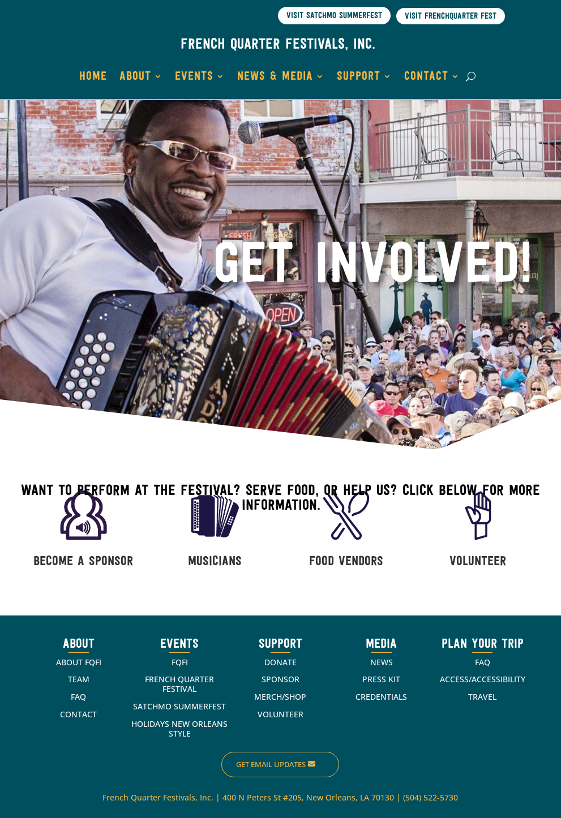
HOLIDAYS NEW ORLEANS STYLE (179, 728)
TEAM (78, 679)
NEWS (381, 662)
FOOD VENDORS (346, 562)
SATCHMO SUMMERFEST (179, 706)
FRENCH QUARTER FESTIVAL (179, 684)
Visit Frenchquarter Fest (450, 16)
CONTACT (426, 77)
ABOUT (135, 77)
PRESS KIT (381, 679)
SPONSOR (280, 679)
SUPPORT (358, 77)
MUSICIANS (215, 562)
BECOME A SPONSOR (83, 562)
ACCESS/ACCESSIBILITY (482, 679)
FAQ (78, 696)
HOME (93, 77)
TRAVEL (482, 696)
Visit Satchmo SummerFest (334, 16)
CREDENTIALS (381, 696)
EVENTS (194, 77)
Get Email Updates (271, 764)
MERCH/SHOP (280, 696)
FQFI (180, 662)
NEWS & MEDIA (275, 77)
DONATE (280, 662)
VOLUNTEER (477, 562)
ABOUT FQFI (78, 662)
